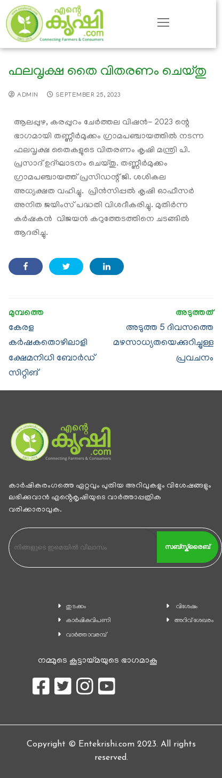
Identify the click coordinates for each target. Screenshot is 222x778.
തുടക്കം (76, 606)
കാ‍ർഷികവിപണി (88, 620)
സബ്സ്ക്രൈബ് (187, 547)
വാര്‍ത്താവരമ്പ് (86, 635)
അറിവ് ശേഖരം (194, 620)
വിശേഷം (186, 606)
